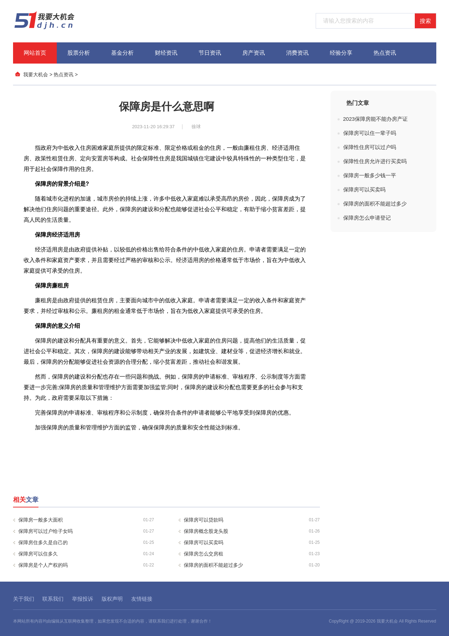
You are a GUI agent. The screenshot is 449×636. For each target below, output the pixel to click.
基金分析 (122, 53)
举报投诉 (82, 599)
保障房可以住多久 (86, 553)
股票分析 (78, 53)
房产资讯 (253, 53)
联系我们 (52, 599)
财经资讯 (166, 53)
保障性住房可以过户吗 (369, 147)
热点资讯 (385, 53)
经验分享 (341, 53)
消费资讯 (297, 53)
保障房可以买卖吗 (252, 542)
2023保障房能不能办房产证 (375, 119)
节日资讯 (210, 53)
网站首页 (35, 53)
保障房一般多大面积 (86, 520)
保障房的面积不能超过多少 (252, 565)
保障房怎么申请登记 (367, 218)
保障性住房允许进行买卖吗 (375, 161)
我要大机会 (35, 74)
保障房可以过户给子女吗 (86, 531)
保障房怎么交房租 (252, 553)
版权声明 (112, 599)
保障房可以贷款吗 (252, 520)
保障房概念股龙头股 (252, 531)
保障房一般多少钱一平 (369, 175)
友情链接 (141, 599)
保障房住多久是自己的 (86, 542)
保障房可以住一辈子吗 (369, 133)
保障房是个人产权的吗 (86, 565)
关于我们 (23, 599)
